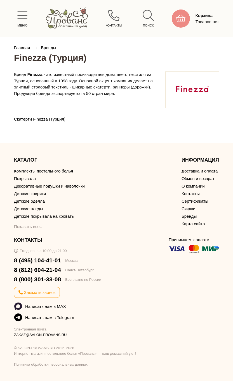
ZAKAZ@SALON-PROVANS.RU (40, 335)
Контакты (191, 193)
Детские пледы (28, 208)
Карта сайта (193, 223)
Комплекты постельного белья (43, 171)
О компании (193, 186)
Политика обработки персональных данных (51, 364)
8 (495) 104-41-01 (37, 260)
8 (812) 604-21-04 (37, 270)
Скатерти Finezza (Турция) (39, 119)
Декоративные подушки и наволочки (49, 186)
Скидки (188, 208)
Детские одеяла (29, 201)
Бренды (49, 47)
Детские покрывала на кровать (44, 216)
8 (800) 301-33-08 (37, 279)
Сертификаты (195, 201)
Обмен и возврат (198, 178)
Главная (22, 47)
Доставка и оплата (200, 171)
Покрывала (25, 178)
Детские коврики (30, 193)
